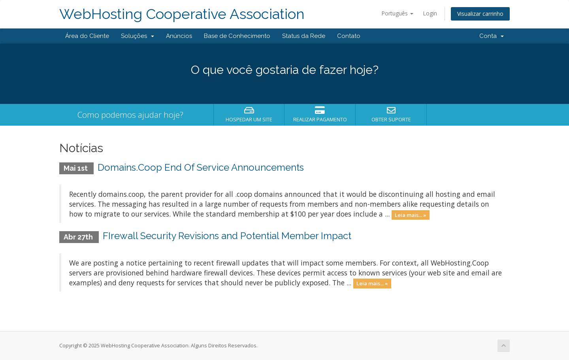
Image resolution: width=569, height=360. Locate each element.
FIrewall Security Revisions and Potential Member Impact (227, 235)
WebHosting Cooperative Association (182, 14)
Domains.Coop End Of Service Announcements (201, 167)
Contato (348, 36)
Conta (491, 36)
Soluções (137, 36)
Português (397, 13)
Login (430, 13)
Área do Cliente (87, 36)
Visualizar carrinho (480, 13)
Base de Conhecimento (237, 36)
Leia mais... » (410, 214)
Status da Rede (303, 36)
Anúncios (179, 36)
